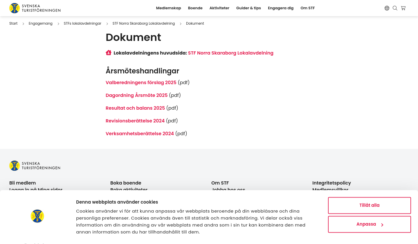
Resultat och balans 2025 (135, 108)
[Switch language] (387, 8)
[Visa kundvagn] (404, 8)
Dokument (195, 23)
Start (13, 23)
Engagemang (41, 23)
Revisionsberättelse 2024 (135, 121)
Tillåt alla (369, 190)
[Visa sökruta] (395, 8)
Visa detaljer (90, 232)
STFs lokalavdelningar (82, 23)
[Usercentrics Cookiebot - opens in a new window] (37, 232)
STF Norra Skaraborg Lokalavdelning (144, 23)
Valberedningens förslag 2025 (141, 82)
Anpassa (369, 209)
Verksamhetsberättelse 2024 (140, 133)
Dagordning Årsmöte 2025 (136, 95)
